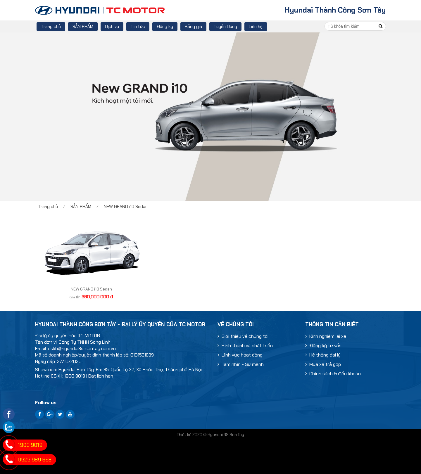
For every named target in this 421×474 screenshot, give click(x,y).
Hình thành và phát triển (245, 345)
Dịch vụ (112, 27)
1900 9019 (30, 445)
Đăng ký (165, 27)
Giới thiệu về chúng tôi (243, 336)
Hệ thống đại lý (323, 355)
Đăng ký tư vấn (323, 345)
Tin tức (138, 27)
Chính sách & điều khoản (333, 374)
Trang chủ (51, 27)
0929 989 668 (34, 459)
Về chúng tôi (236, 324)
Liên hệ (256, 27)
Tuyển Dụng (225, 27)
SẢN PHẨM (83, 27)
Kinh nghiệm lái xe (325, 336)
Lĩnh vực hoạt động (240, 355)
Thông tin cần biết (332, 324)
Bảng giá (193, 27)
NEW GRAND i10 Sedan (126, 207)
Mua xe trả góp (323, 364)
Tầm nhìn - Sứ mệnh (241, 364)
